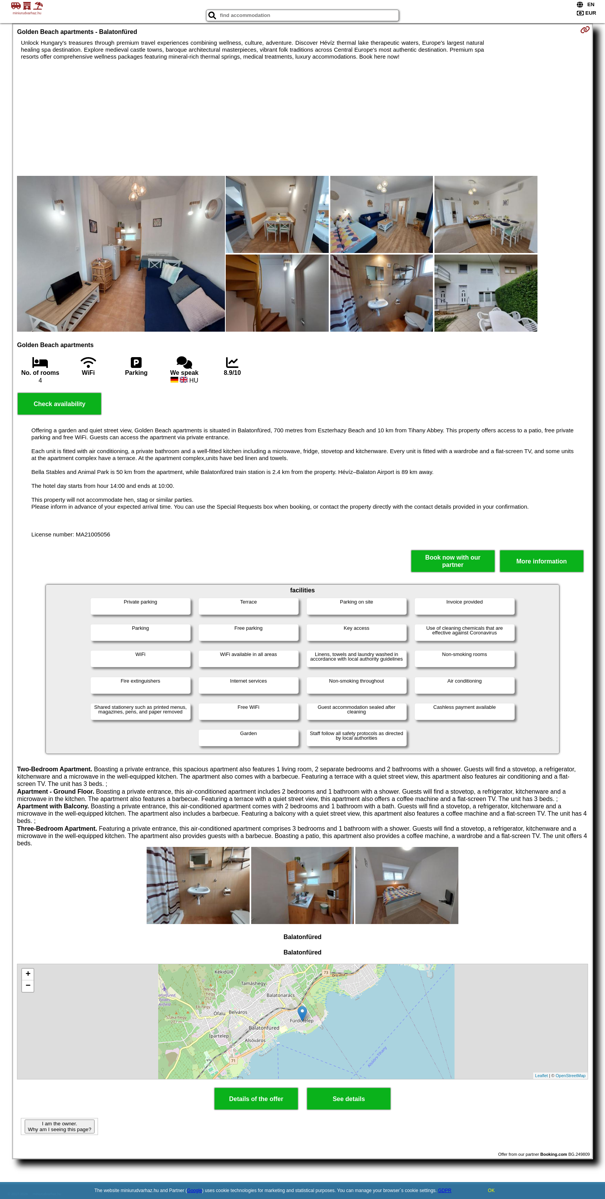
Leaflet (541, 1075)
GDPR (444, 1190)
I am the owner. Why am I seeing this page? (59, 1126)
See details (349, 1099)
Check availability (59, 404)
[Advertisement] (302, 118)
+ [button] (27, 974)
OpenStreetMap (571, 1075)
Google (194, 1190)
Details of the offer (256, 1099)
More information (541, 561)
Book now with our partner (452, 561)
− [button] (27, 986)
